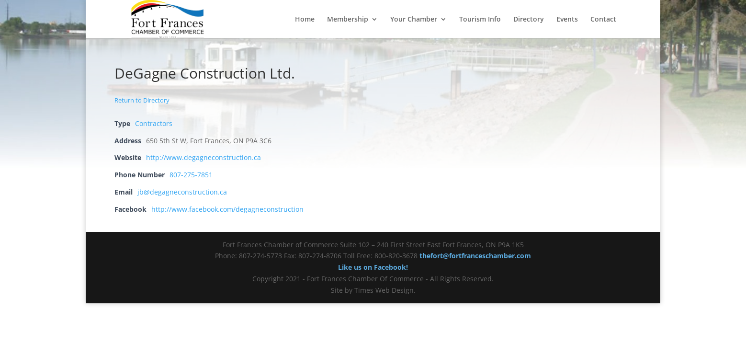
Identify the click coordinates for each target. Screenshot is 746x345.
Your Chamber (413, 19)
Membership (347, 19)
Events (567, 19)
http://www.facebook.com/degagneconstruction (227, 209)
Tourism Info (480, 19)
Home (305, 19)
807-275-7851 (191, 174)
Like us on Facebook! (373, 267)
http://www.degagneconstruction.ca (203, 157)
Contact (603, 19)
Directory (528, 19)
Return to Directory (142, 100)
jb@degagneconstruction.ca (182, 191)
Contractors (153, 123)
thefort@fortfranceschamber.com (475, 255)
